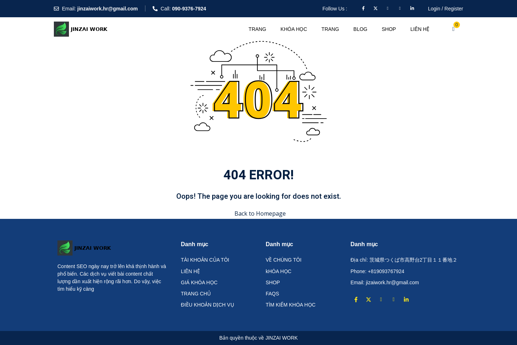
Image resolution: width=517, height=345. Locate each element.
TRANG (257, 29)
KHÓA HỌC (293, 29)
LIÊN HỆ (419, 29)
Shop (389, 29)
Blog (360, 29)
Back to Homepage (259, 213)
